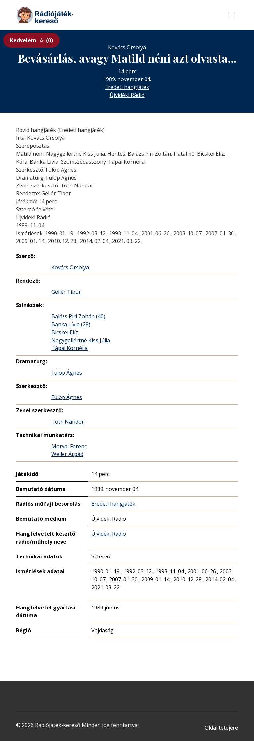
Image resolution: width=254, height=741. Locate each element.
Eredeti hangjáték (127, 87)
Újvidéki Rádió (127, 95)
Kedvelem (31, 40)
